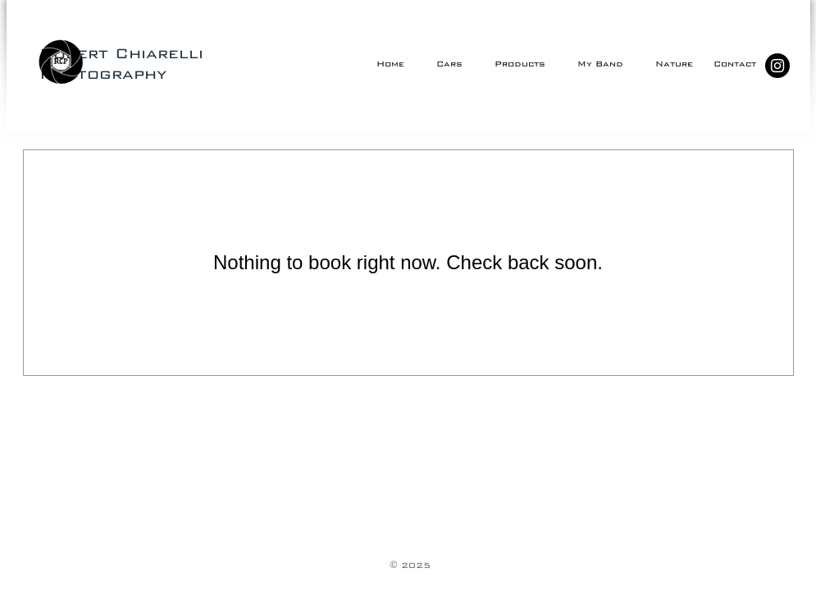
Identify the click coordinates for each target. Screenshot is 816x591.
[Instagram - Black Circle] (777, 65)
